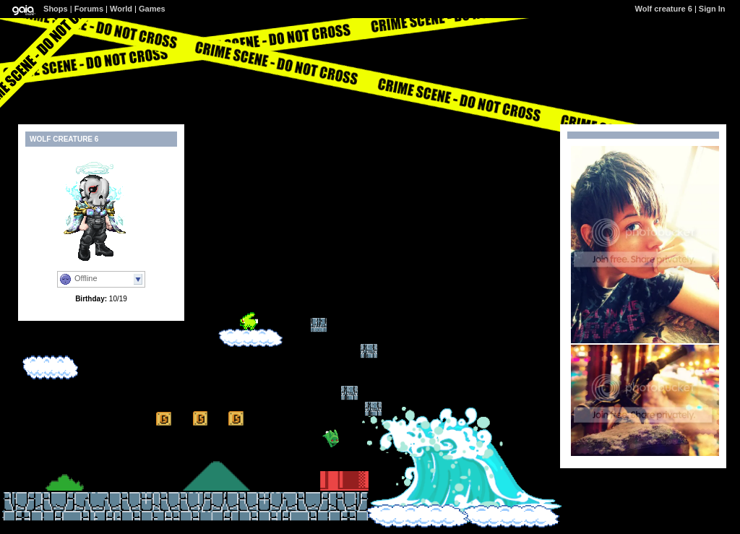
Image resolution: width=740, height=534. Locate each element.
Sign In (712, 8)
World (121, 8)
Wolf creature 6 (663, 8)
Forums (88, 8)
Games (152, 8)
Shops (55, 8)
